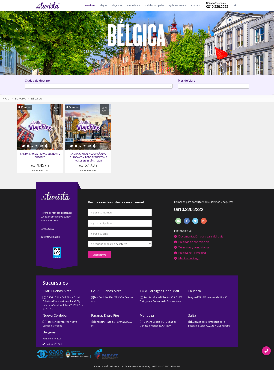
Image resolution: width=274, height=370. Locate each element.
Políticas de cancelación (193, 242)
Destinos (90, 5)
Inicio (6, 98)
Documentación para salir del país (200, 236)
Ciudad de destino (37, 81)
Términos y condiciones (194, 247)
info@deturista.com (50, 236)
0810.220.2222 (217, 6)
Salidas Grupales (154, 5)
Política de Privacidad (192, 253)
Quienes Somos (177, 5)
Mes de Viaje (186, 81)
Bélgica (36, 98)
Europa (20, 98)
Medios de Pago (188, 258)
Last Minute (133, 5)
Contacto (196, 5)
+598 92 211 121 (52, 343)
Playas (103, 5)
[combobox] (99, 86)
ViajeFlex (117, 5)
